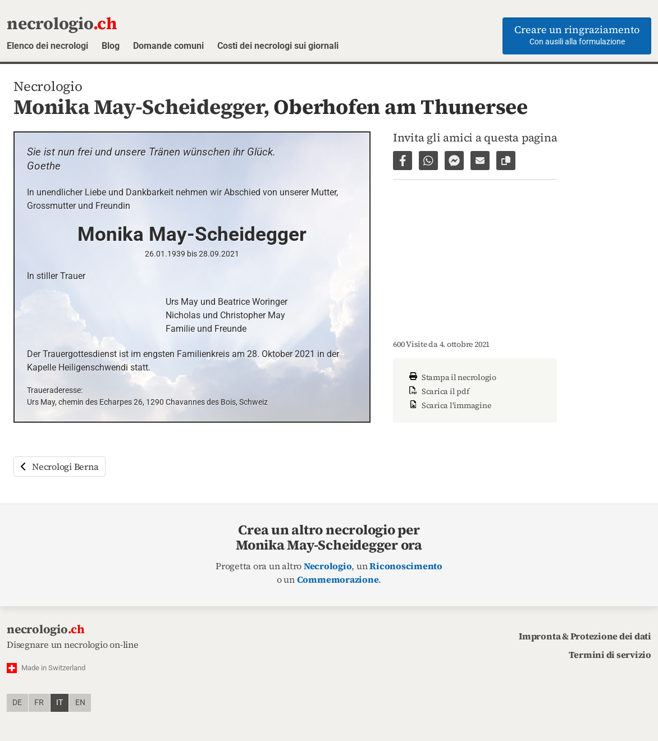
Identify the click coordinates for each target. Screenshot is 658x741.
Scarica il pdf (437, 391)
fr (39, 702)
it (59, 702)
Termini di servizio (610, 654)
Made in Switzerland (53, 668)
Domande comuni (168, 45)
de (17, 702)
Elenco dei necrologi (47, 45)
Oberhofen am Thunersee (400, 107)
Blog (111, 45)
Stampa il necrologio (451, 377)
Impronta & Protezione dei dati (585, 636)
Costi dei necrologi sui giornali (278, 45)
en (80, 702)
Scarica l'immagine (448, 405)
